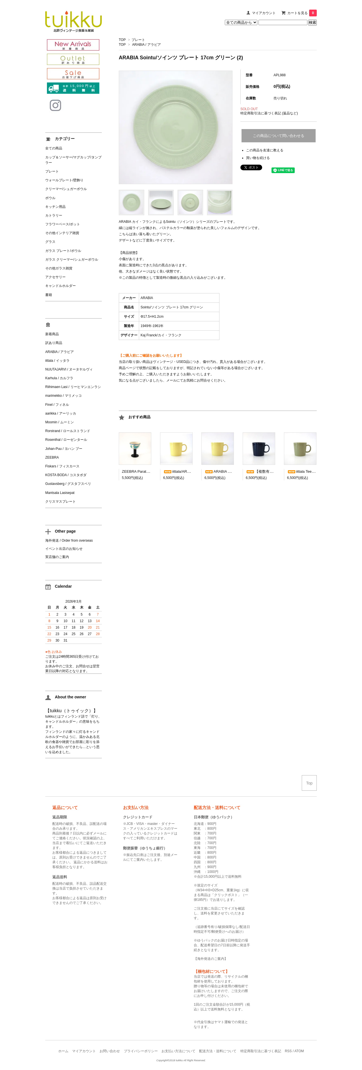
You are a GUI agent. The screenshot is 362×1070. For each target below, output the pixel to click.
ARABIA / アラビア (146, 45)
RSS (288, 1051)
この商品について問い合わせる (278, 136)
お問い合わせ (110, 1051)
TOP (122, 40)
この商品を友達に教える (264, 150)
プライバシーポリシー (141, 1051)
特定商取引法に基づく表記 (260, 1051)
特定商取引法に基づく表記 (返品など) (269, 113)
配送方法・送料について (217, 1051)
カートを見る (302, 13)
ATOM (299, 1051)
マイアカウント (264, 13)
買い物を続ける (258, 158)
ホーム (63, 1051)
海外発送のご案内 (210, 959)
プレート (138, 40)
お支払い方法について (178, 1051)
